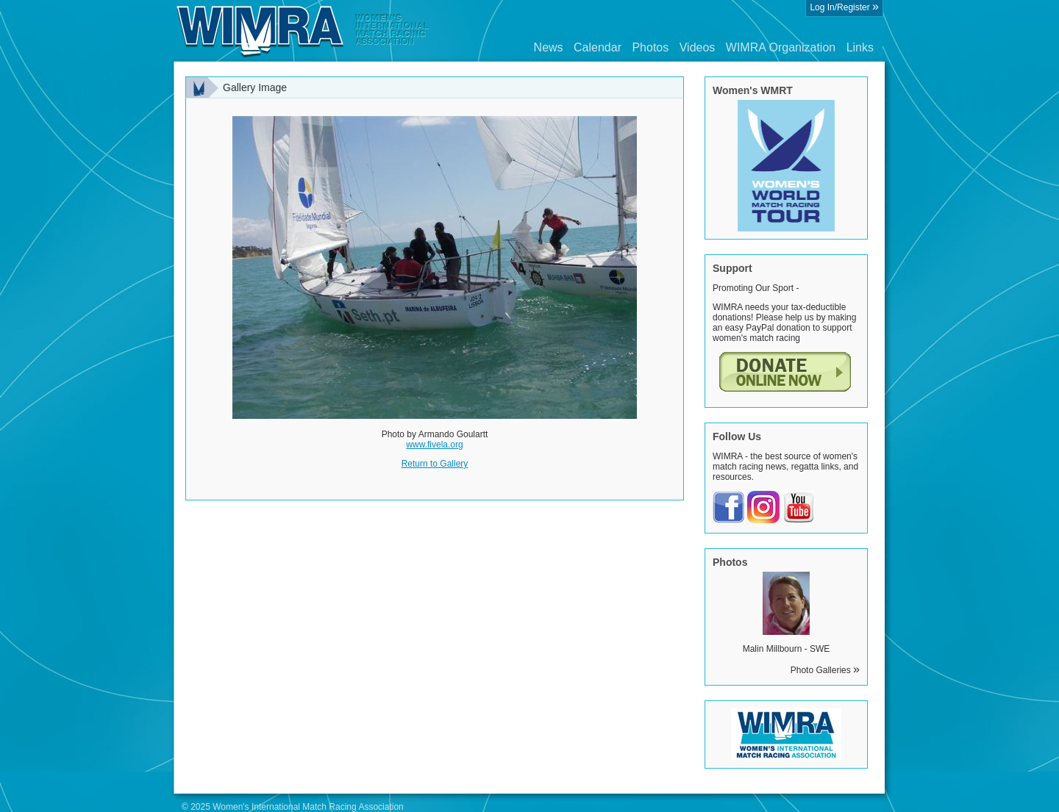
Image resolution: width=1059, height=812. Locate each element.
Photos (650, 47)
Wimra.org (303, 31)
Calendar (597, 47)
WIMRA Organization (780, 47)
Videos (698, 47)
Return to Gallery (435, 464)
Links (860, 47)
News (548, 47)
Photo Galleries (825, 670)
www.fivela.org (434, 444)
